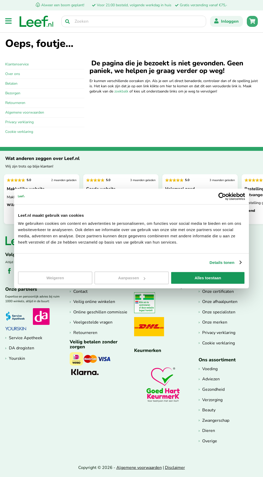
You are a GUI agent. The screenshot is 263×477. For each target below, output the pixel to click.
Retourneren (15, 102)
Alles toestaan (208, 278)
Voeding (210, 369)
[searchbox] (133, 21)
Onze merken (214, 322)
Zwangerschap (215, 420)
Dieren (208, 430)
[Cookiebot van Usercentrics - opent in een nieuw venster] (222, 196)
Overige (209, 441)
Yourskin (17, 358)
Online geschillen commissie (100, 312)
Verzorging (212, 400)
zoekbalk (121, 91)
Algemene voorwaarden (24, 112)
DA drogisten (21, 348)
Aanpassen (131, 278)
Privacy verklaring (19, 122)
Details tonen (222, 262)
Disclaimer (175, 467)
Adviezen (211, 379)
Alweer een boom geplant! (60, 5)
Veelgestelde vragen (92, 322)
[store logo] (36, 21)
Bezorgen (12, 93)
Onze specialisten (218, 312)
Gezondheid (213, 389)
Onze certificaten (218, 291)
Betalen (11, 83)
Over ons (12, 73)
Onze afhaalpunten (219, 302)
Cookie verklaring (19, 131)
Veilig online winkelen (94, 302)
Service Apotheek (25, 338)
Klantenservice (17, 64)
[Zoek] (67, 21)
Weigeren (55, 278)
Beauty (209, 410)
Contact (80, 291)
